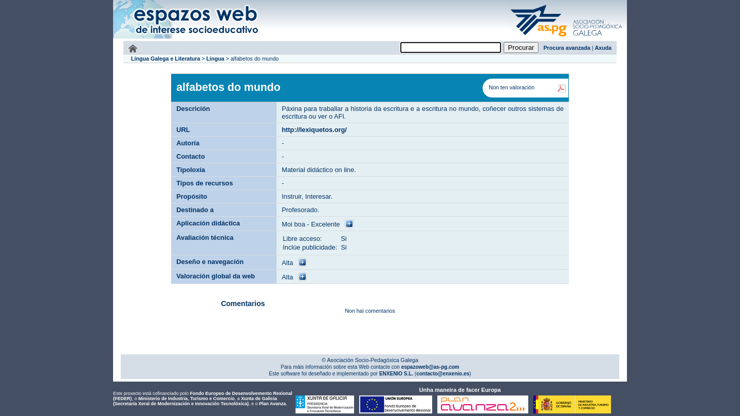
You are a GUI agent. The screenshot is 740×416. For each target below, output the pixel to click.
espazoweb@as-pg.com (429, 367)
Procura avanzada (567, 48)
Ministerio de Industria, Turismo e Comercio (186, 398)
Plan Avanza (272, 403)
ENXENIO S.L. (395, 373)
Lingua (216, 58)
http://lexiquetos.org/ (314, 130)
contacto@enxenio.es (442, 373)
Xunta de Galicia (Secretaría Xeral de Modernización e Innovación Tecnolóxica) (195, 401)
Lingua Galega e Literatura (165, 58)
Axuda (603, 48)
